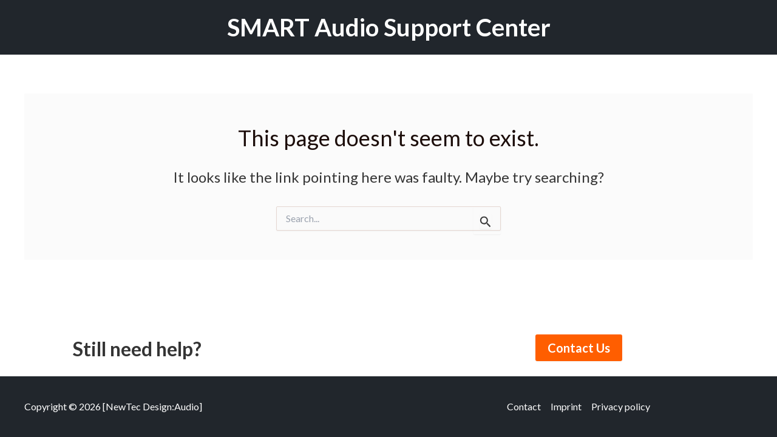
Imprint (566, 406)
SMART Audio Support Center (389, 27)
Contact (524, 406)
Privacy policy (620, 406)
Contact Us (579, 347)
